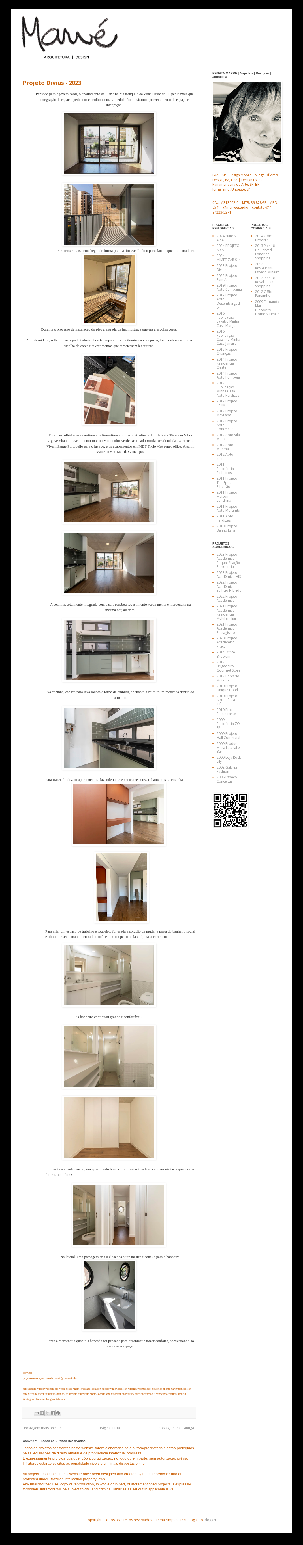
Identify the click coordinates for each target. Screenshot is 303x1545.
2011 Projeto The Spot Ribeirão (227, 482)
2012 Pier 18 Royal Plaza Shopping (265, 281)
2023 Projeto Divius (227, 267)
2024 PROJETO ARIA (228, 247)
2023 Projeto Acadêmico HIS (229, 574)
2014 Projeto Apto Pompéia (228, 375)
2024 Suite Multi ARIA (229, 237)
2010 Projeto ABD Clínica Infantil (227, 699)
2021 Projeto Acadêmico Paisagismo (227, 628)
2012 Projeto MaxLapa (227, 413)
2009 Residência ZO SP (228, 723)
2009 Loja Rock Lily (229, 759)
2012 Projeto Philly (227, 403)
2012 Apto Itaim (225, 456)
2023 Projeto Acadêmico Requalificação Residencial (228, 560)
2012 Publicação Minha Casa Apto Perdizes (228, 389)
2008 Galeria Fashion (227, 769)
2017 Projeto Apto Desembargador (228, 301)
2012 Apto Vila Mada (228, 436)
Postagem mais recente (43, 1427)
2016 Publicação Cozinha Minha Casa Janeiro (228, 337)
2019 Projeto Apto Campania (229, 287)
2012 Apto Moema (225, 446)
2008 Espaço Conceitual (227, 779)
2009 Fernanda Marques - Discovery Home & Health (267, 307)
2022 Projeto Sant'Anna (227, 277)
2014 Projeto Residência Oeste (227, 363)
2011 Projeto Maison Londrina (227, 496)
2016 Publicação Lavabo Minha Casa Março (228, 319)
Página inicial (110, 1427)
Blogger (210, 1519)
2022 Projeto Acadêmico (227, 598)
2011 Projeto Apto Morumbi (228, 508)
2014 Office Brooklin (226, 654)
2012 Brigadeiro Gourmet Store (228, 666)
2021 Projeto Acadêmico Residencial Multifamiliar (227, 612)
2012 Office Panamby (264, 293)
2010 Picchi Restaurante (226, 711)
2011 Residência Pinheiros (225, 468)
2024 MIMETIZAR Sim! (229, 257)
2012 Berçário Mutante (228, 678)
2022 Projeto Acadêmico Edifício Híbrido (229, 586)
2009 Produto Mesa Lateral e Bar (228, 747)
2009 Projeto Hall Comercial (228, 735)
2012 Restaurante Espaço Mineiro (267, 268)
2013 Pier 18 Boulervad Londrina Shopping (265, 251)
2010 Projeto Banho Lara (227, 528)
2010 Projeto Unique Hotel (227, 687)
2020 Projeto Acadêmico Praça (227, 642)
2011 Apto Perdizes (225, 518)
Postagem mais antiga (176, 1427)
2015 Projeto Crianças (227, 351)
